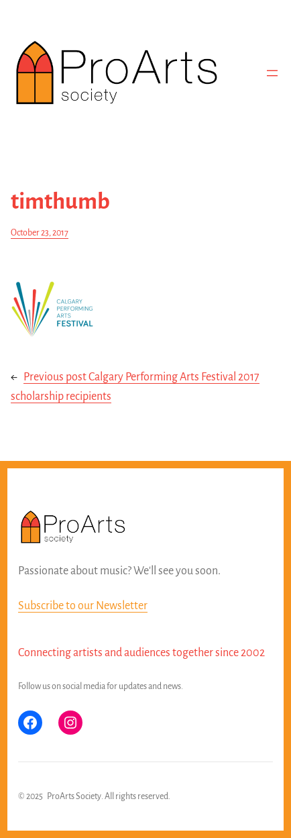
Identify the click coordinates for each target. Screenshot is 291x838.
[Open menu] (272, 73)
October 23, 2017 (39, 233)
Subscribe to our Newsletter (83, 606)
